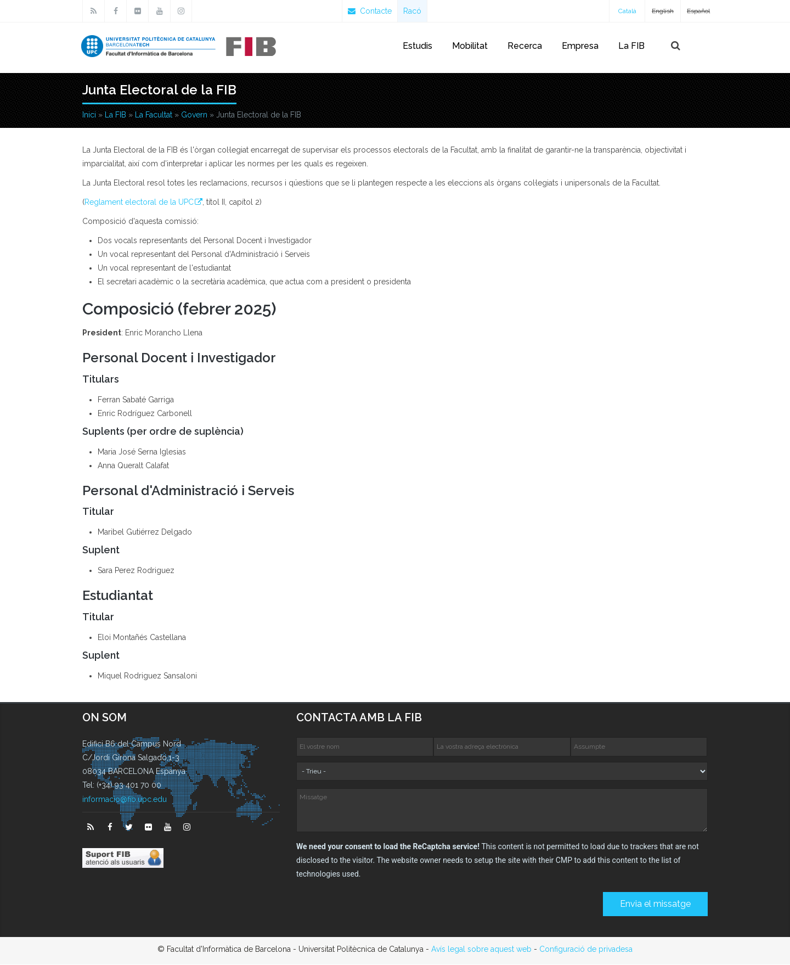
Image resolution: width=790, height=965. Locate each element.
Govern (194, 115)
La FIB (631, 46)
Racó (412, 11)
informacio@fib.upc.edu (124, 799)
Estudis (417, 46)
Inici (89, 115)
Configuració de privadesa (586, 949)
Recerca (524, 46)
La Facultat (153, 115)
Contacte (370, 11)
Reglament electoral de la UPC (139, 202)
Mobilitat (470, 46)
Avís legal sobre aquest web (481, 949)
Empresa (580, 46)
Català (627, 11)
